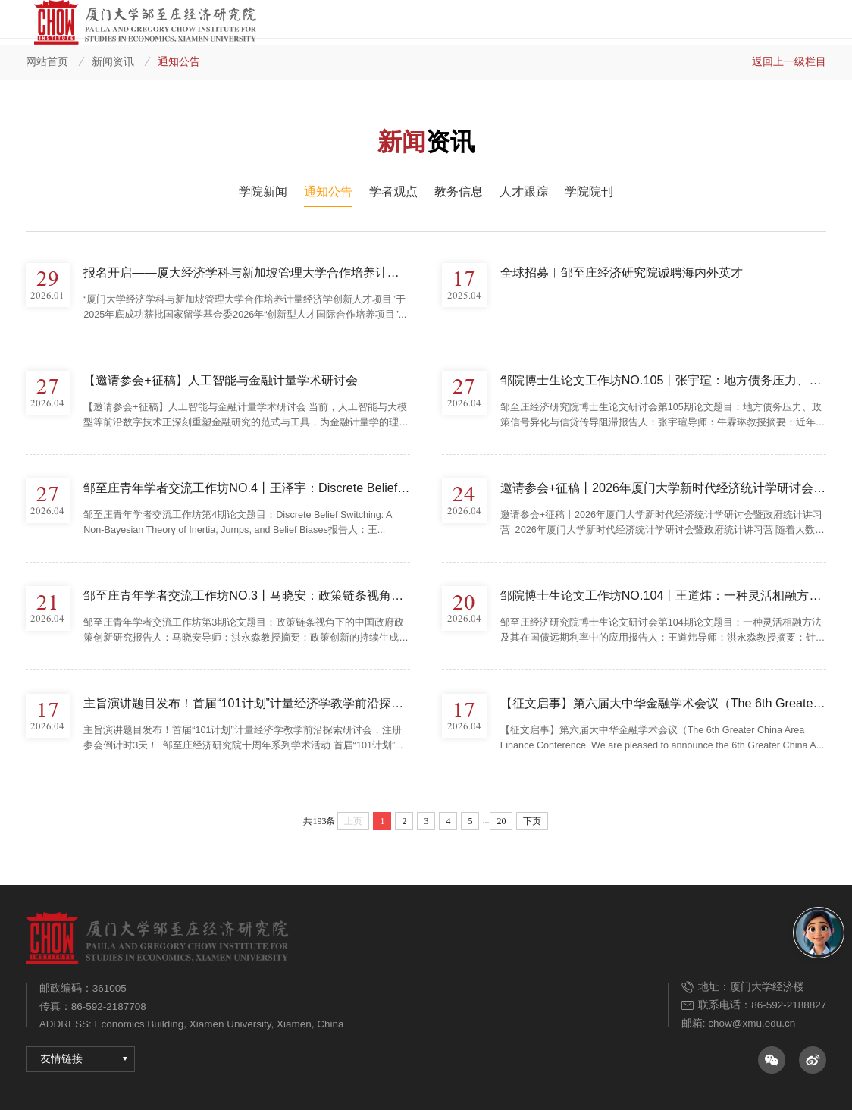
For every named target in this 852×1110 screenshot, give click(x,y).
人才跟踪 (524, 191)
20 (501, 821)
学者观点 (393, 191)
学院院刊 (589, 191)
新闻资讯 (113, 61)
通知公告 (179, 61)
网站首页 (47, 61)
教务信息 (458, 191)
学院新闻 (263, 191)
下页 (532, 821)
